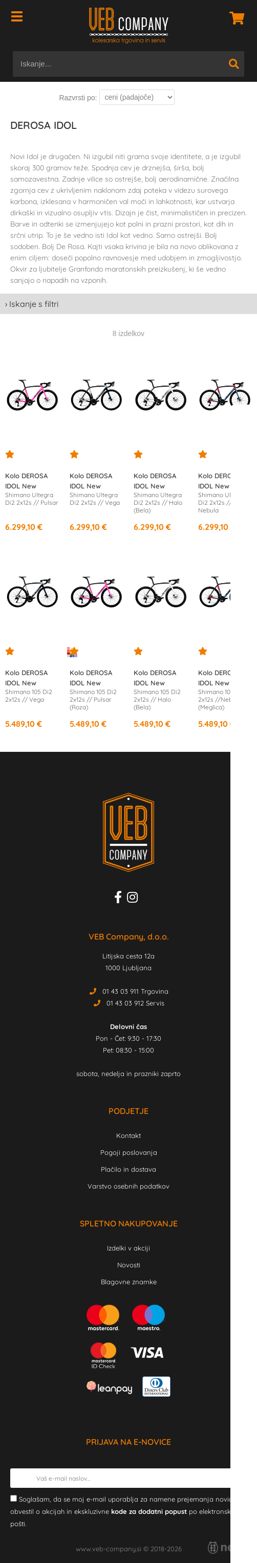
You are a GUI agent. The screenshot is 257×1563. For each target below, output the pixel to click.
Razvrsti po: (78, 98)
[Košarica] (234, 18)
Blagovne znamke (129, 1282)
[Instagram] (135, 899)
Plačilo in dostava (128, 1169)
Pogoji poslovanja (128, 1152)
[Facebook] (120, 899)
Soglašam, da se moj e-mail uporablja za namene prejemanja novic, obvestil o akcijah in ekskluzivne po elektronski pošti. (122, 1511)
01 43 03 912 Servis (135, 1003)
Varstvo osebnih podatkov (128, 1186)
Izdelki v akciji (128, 1248)
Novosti (128, 1265)
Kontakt (128, 1135)
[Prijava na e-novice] (237, 1478)
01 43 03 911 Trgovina (135, 991)
